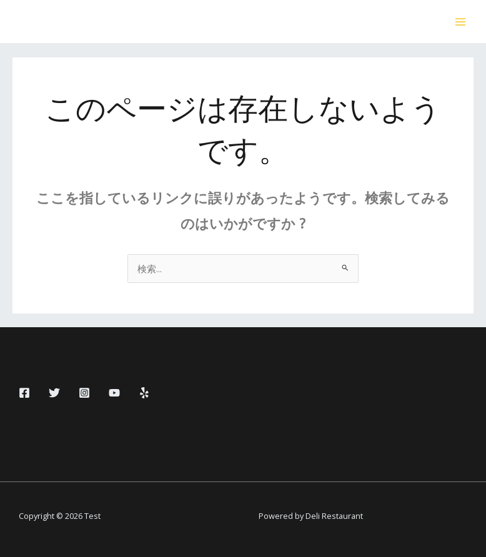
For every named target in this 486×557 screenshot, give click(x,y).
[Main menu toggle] (460, 22)
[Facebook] (24, 392)
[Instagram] (84, 392)
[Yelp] (144, 392)
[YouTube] (114, 392)
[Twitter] (54, 392)
